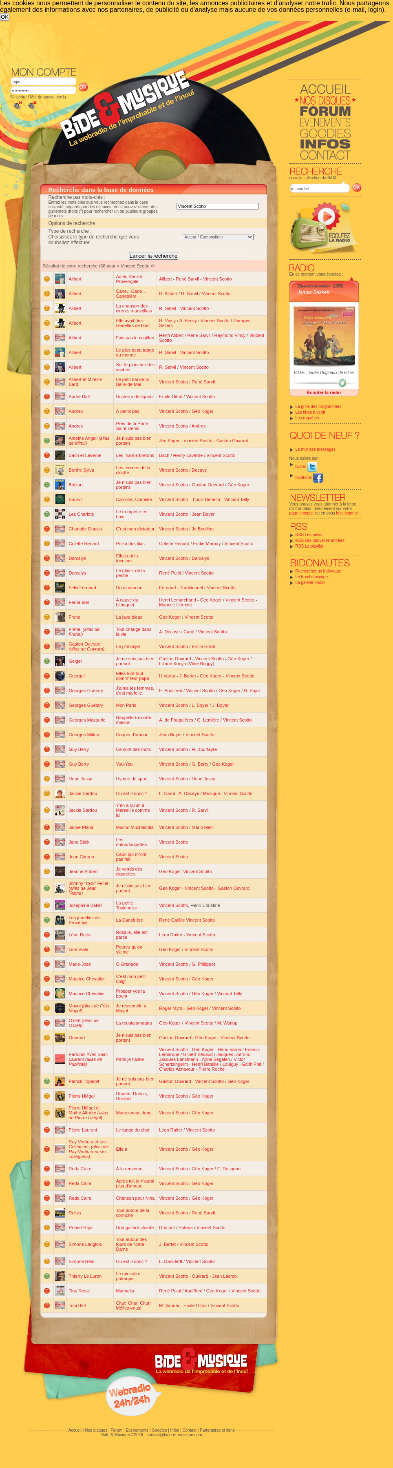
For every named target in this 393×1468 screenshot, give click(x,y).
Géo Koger (202, 411)
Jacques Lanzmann (178, 1059)
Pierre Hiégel (82, 1096)
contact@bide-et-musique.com (174, 1434)
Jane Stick (79, 842)
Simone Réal (82, 1261)
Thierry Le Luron (85, 1276)
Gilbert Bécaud (198, 1054)
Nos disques (96, 1430)
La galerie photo (310, 582)
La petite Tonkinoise (126, 905)
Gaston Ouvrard (232, 440)
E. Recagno (229, 1168)
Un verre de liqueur (135, 396)
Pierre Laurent (83, 1129)
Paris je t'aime (130, 1059)
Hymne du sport (132, 778)
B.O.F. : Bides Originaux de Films (324, 372)
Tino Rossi (79, 1290)
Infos (174, 1430)
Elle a (121, 1149)
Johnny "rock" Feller (89, 888)
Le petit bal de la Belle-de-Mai (132, 382)
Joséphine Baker (85, 905)
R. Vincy (167, 320)
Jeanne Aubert (83, 871)
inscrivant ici (347, 513)
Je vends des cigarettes (129, 871)
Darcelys (77, 558)
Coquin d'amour (131, 734)
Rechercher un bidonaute (318, 571)
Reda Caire (80, 1168)
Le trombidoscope (312, 577)
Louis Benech (206, 499)
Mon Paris (126, 705)
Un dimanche (129, 587)
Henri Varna (229, 1049)
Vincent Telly (236, 499)
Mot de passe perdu (48, 97)
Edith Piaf (251, 1064)
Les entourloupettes (131, 842)
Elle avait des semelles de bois (132, 323)
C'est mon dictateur (135, 528)
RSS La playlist (309, 546)
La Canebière (129, 920)
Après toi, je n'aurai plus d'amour (135, 1183)
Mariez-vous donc (133, 1112)
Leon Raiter (170, 1129)
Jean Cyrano (81, 856)
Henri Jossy (80, 778)
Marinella (125, 1290)
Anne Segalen (216, 1059)
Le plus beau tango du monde (135, 352)
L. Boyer (200, 705)
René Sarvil (187, 278)
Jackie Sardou (83, 793)
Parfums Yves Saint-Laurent (89, 1059)
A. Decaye (169, 631)
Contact (189, 1430)
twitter (306, 466)
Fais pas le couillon (135, 337)
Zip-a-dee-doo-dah (314, 285)
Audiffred (194, 1290)
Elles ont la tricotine (127, 558)
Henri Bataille (205, 1064)
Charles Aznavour (176, 1069)
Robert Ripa (81, 1227)
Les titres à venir (310, 412)
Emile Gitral (170, 396)
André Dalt (79, 396)
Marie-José (80, 964)
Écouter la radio (324, 392)
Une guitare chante (135, 1227)
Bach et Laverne (85, 455)
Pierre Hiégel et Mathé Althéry (88, 1112)
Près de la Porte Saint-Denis (132, 426)
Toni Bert (77, 1305)
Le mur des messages (316, 449)
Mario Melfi (203, 827)
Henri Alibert (171, 335)
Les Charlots (81, 514)
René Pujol (170, 572)
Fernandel (79, 602)
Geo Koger (203, 1049)
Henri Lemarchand (177, 599)
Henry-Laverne (188, 455)
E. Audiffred (170, 690)
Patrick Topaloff (84, 1081)
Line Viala (78, 949)
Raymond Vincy (229, 335)
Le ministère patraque (128, 1276)
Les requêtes (307, 418)
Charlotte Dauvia (85, 528)
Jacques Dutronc (233, 1054)
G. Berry (200, 764)
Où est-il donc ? (131, 793)
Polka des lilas (130, 543)
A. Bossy (188, 320)
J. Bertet (187, 675)
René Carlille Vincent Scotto (187, 920)
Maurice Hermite (175, 604)
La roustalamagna (134, 1022)
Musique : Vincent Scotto (227, 793)
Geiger (75, 661)
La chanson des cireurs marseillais (134, 308)
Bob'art (76, 484)
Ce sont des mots (133, 749)
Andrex (76, 411)
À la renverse (129, 1168)
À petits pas (127, 411)
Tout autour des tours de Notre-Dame (131, 1244)
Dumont (167, 1227)
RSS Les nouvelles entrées (320, 540)
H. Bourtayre (204, 749)
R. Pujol (252, 690)
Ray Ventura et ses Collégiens (88, 1149)
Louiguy (230, 1064)
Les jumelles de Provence (84, 920)
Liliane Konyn (172, 663)
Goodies (159, 1430)
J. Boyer (220, 705)
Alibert (75, 278)
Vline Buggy (201, 663)
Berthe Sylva (81, 470)
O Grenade (127, 964)
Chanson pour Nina (135, 1198)
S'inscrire (18, 97)
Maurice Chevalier (87, 978)
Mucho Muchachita (134, 827)
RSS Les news (309, 534)
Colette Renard (84, 543)
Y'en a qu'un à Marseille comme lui (133, 810)
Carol (188, 631)
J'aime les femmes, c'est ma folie (135, 690)
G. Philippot (203, 964)
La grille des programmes (319, 406)
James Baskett (314, 292)
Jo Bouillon (203, 528)
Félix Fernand (82, 587)
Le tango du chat (132, 1129)
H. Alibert (168, 293)
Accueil (75, 1430)
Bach (164, 455)
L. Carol (167, 793)
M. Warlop (227, 1022)
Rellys (75, 1212)
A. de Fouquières (176, 719)
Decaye (199, 470)
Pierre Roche (212, 1069)
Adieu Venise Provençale (129, 279)
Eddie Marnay (207, 543)
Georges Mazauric (87, 719)
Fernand (167, 587)
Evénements (137, 1430)
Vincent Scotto (217, 278)
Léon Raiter (80, 934)
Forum (116, 1430)
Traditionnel (191, 587)
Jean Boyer (203, 514)
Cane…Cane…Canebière (131, 294)
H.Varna (167, 675)
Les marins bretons (135, 455)
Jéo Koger (169, 440)
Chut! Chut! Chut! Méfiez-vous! (133, 1305)
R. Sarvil (189, 293)
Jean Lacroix (224, 1276)
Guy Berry (79, 749)
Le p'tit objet (128, 646)
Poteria (186, 1227)
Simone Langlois (85, 1244)
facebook (309, 477)
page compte (301, 513)
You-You (124, 764)
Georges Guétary (86, 690)
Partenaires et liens (217, 1430)
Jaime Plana (81, 827)
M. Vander (169, 1305)
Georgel (77, 675)
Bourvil (76, 499)
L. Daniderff (170, 1261)
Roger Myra (170, 1008)
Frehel (75, 617)
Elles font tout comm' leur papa (132, 676)
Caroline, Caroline (134, 499)
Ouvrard (77, 1037)
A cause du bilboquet (127, 602)
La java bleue (129, 617)
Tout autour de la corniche (132, 1213)
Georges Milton (84, 734)
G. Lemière (208, 719)
